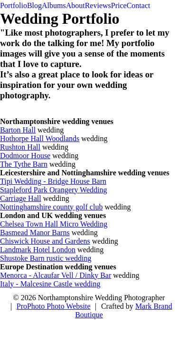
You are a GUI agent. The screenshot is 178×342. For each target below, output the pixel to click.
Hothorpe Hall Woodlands (39, 138)
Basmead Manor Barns (35, 232)
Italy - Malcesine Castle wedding (50, 284)
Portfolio (13, 5)
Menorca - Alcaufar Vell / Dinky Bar (55, 275)
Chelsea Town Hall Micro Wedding (53, 224)
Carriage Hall (20, 198)
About (75, 5)
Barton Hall (18, 130)
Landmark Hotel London (37, 250)
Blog (34, 5)
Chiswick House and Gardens (45, 241)
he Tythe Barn (26, 164)
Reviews (98, 5)
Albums (54, 5)
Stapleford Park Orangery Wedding (53, 190)
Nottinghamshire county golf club (51, 207)
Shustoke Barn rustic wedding (45, 258)
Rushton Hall (20, 147)
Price (119, 5)
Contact (138, 5)
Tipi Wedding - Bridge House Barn (53, 181)
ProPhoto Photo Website (54, 306)
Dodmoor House (25, 156)
